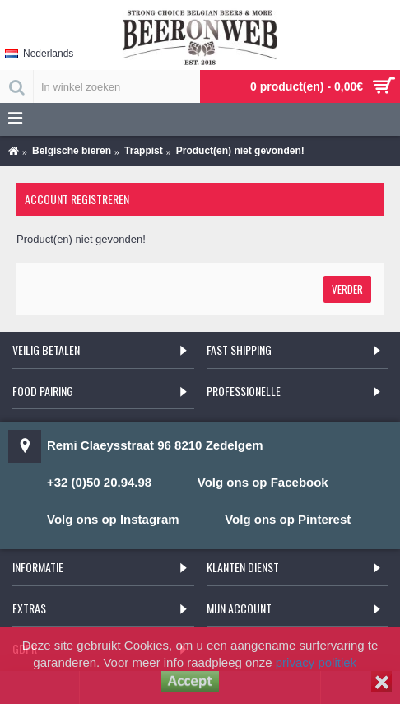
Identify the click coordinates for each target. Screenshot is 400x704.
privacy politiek (316, 662)
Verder (347, 289)
